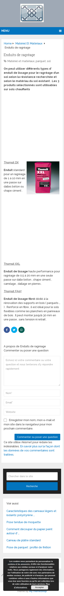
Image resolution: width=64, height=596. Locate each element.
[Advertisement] (32, 127)
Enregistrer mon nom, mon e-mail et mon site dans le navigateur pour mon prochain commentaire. (29, 424)
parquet (41, 61)
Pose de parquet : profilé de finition (28, 547)
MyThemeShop (38, 591)
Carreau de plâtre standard (23, 540)
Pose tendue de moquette (23, 522)
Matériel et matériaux (20, 61)
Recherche (32, 486)
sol (49, 61)
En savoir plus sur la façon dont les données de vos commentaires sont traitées (32, 450)
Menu (5, 30)
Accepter (39, 587)
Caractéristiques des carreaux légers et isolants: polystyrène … (31, 513)
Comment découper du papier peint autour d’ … (29, 531)
